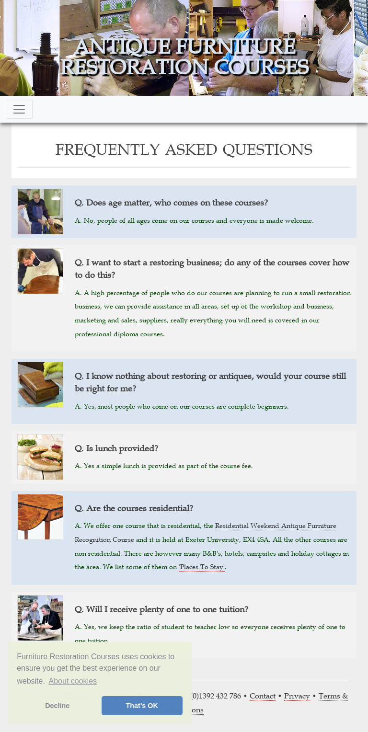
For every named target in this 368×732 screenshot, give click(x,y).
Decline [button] (57, 705)
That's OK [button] (142, 705)
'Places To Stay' (202, 566)
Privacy (297, 695)
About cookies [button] (73, 681)
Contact (263, 695)
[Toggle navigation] (19, 109)
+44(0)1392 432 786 (209, 695)
